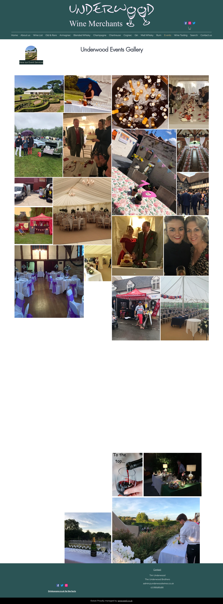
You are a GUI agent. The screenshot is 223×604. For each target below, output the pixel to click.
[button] (189, 28)
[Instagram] (189, 23)
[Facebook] (185, 23)
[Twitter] (194, 23)
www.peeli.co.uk (125, 601)
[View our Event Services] (31, 62)
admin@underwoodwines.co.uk (158, 583)
